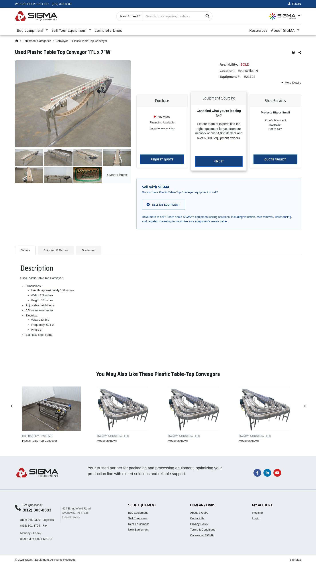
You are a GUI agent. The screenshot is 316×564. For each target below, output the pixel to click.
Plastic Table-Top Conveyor (89, 41)
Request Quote (162, 159)
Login (153, 128)
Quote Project (275, 159)
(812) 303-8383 (37, 510)
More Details (291, 82)
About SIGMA (199, 512)
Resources (258, 30)
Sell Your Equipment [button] (69, 30)
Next (304, 406)
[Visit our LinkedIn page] (267, 472)
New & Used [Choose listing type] (129, 16)
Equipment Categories (37, 41)
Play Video (164, 116)
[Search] (207, 16)
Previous (11, 406)
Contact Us (197, 518)
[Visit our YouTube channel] (277, 472)
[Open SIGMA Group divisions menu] (284, 16)
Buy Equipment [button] (31, 30)
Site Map (295, 559)
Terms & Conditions (202, 529)
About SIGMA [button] (283, 30)
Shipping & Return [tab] (56, 250)
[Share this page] (299, 52)
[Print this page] (293, 52)
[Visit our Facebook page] (257, 472)
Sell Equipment (137, 518)
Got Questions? (33, 505)
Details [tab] (25, 250)
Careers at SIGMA (202, 535)
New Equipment (138, 529)
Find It (218, 161)
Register (257, 512)
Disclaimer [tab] (89, 250)
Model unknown (107, 440)
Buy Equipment (138, 512)
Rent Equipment (138, 524)
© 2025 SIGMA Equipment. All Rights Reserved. (46, 559)
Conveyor (61, 41)
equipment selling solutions (212, 217)
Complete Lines (108, 30)
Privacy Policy (199, 524)
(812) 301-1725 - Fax (33, 525)
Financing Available (162, 122)
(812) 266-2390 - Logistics (37, 519)
